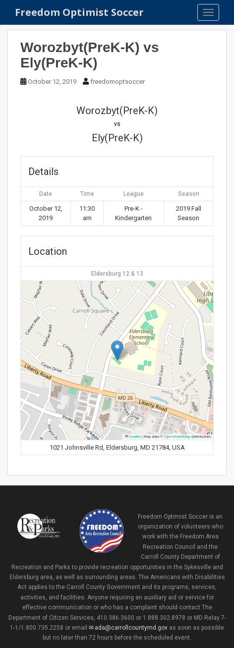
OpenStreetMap (177, 436)
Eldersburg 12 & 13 (117, 273)
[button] (117, 350)
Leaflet (133, 436)
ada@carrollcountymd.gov (131, 627)
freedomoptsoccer (117, 81)
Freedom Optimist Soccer (79, 12)
